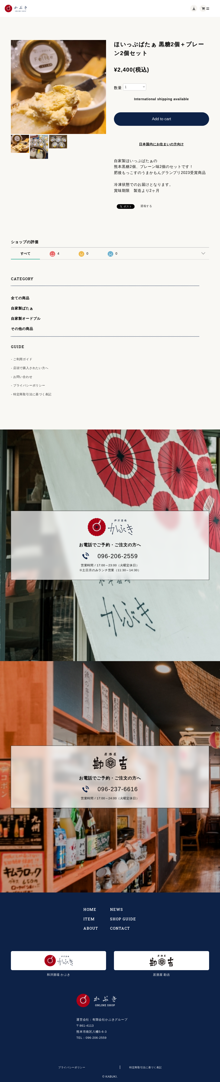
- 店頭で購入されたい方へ (29, 368)
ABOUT (90, 928)
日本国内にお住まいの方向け (161, 144)
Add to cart (161, 119)
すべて (25, 253)
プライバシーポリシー (71, 1067)
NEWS (116, 909)
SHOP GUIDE (123, 918)
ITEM (89, 918)
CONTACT (120, 928)
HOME (89, 909)
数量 (118, 88)
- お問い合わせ (21, 377)
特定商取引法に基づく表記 (145, 1067)
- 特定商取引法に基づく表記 (31, 394)
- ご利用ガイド (21, 359)
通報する (146, 206)
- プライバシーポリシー (28, 385)
